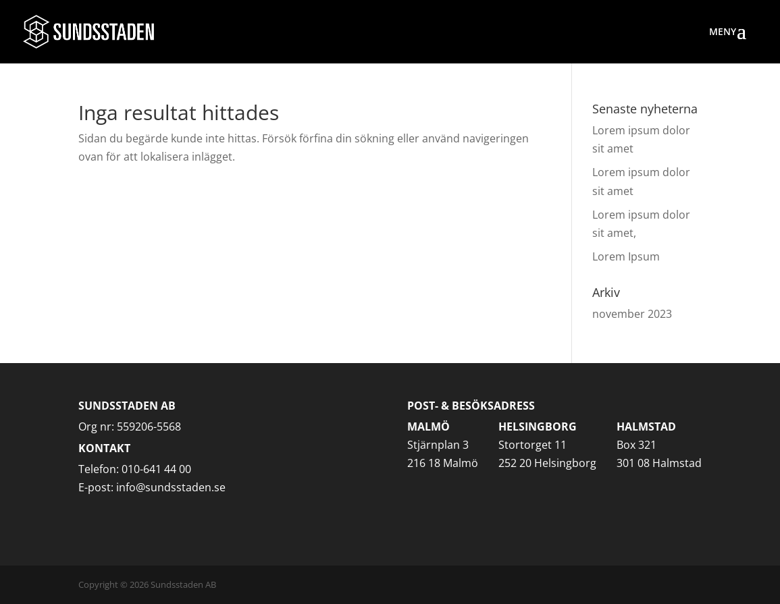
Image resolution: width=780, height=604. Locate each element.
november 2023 (632, 313)
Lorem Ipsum (626, 256)
